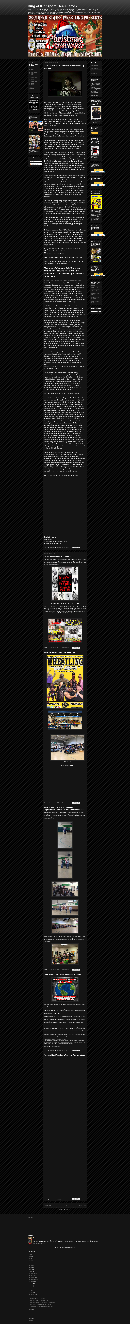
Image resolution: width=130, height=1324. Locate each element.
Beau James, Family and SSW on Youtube (95, 289)
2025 (30, 1254)
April (32, 1290)
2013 (30, 1316)
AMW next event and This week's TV (59, 652)
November (33, 1275)
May (32, 1288)
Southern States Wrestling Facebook (33, 89)
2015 (30, 1312)
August (32, 1281)
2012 (30, 1318)
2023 (30, 1258)
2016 (30, 1309)
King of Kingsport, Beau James (52, 6)
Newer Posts (47, 1205)
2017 (30, 1271)
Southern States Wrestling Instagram (33, 83)
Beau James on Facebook (95, 294)
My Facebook (94, 68)
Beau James (38, 1237)
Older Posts (82, 1205)
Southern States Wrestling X (33, 78)
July (32, 1283)
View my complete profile (39, 1243)
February (33, 1294)
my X (92, 70)
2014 (30, 1314)
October (33, 1277)
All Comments (34, 164)
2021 (30, 1263)
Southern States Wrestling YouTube (33, 73)
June (32, 1285)
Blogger (73, 1247)
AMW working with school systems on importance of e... (43, 1302)
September (33, 1279)
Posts (32, 161)
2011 (30, 1320)
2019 (30, 1267)
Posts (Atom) (68, 1209)
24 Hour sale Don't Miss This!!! (57, 557)
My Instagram (94, 65)
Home (65, 1205)
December (33, 1273)
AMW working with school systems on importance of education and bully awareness (64, 808)
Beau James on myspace (95, 298)
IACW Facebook (57, 1046)
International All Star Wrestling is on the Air (63, 974)
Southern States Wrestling (33, 68)
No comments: (66, 547)
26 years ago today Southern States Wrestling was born (43, 1296)
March (32, 1292)
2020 (30, 1265)
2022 (30, 1261)
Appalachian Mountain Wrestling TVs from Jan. (64, 1055)
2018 (30, 1269)
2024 (30, 1256)
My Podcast (94, 73)
